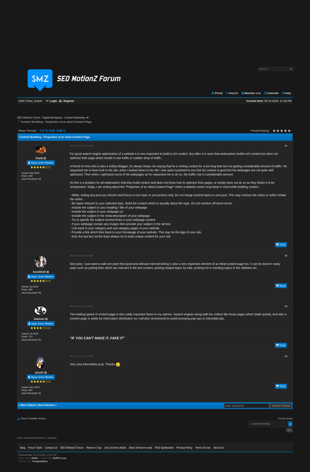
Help (286, 93)
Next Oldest (28, 405)
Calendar (271, 93)
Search (232, 93)
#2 (286, 255)
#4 (286, 356)
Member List (251, 93)
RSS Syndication (164, 447)
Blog (22, 447)
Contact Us (51, 447)
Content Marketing (74, 117)
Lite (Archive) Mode (115, 447)
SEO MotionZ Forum (28, 117)
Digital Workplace (52, 117)
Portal (217, 93)
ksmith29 (39, 272)
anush (39, 372)
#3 (286, 306)
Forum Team (35, 447)
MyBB (34, 458)
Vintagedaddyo (40, 461)
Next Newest (46, 405)
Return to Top (94, 447)
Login (51, 100)
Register (66, 100)
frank (39, 158)
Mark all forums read (140, 447)
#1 (286, 145)
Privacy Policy (184, 447)
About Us (218, 447)
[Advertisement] (155, 31)
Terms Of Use (202, 447)
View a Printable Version (33, 418)
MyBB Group (59, 458)
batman (39, 319)
